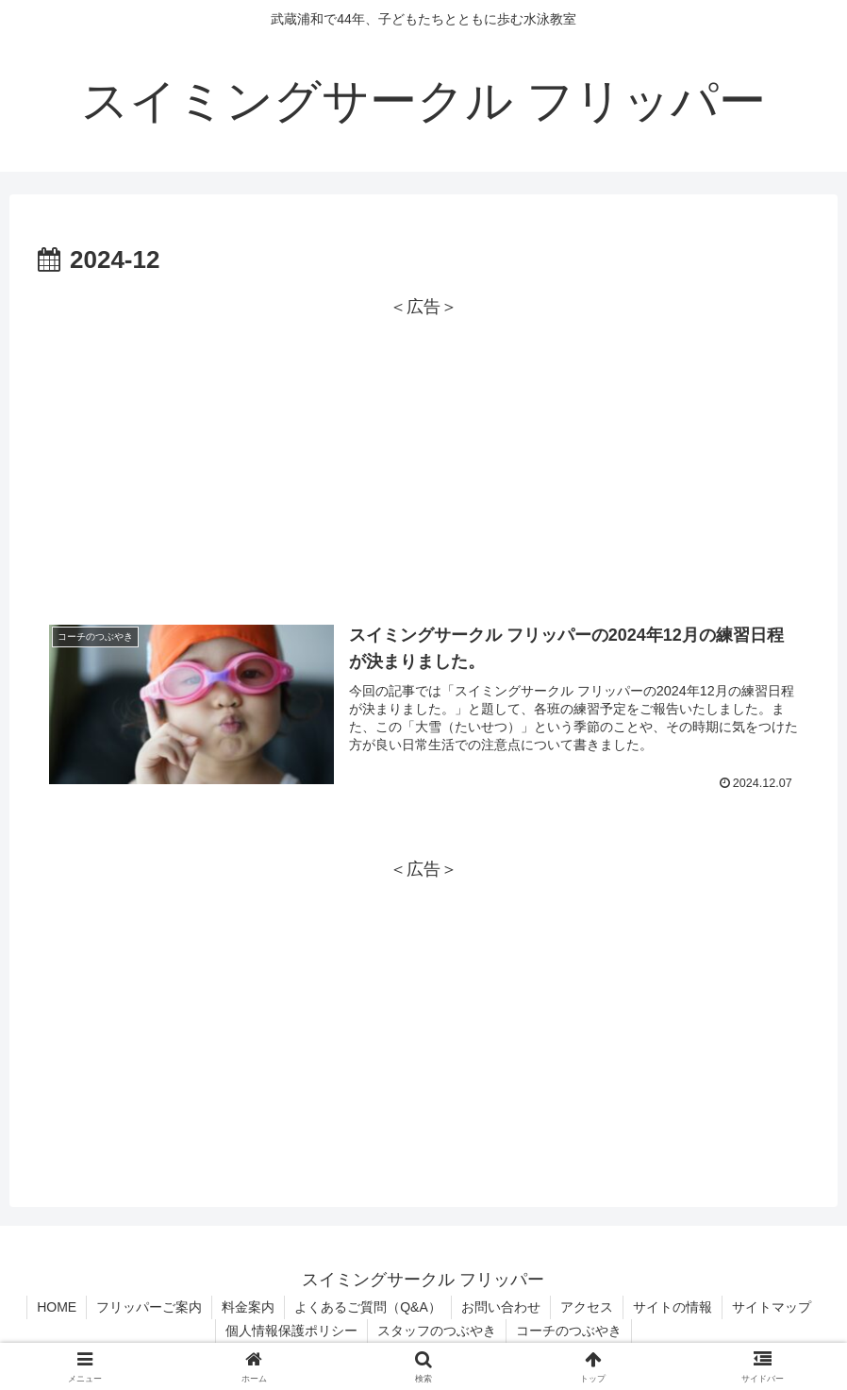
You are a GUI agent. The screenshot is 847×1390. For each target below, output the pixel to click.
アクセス (586, 1307)
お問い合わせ (500, 1307)
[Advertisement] (423, 454)
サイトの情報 (672, 1307)
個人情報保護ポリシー (291, 1330)
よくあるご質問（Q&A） (367, 1307)
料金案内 (248, 1307)
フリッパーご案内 (149, 1307)
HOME (56, 1307)
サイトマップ (771, 1307)
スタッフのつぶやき (436, 1330)
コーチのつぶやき (569, 1330)
